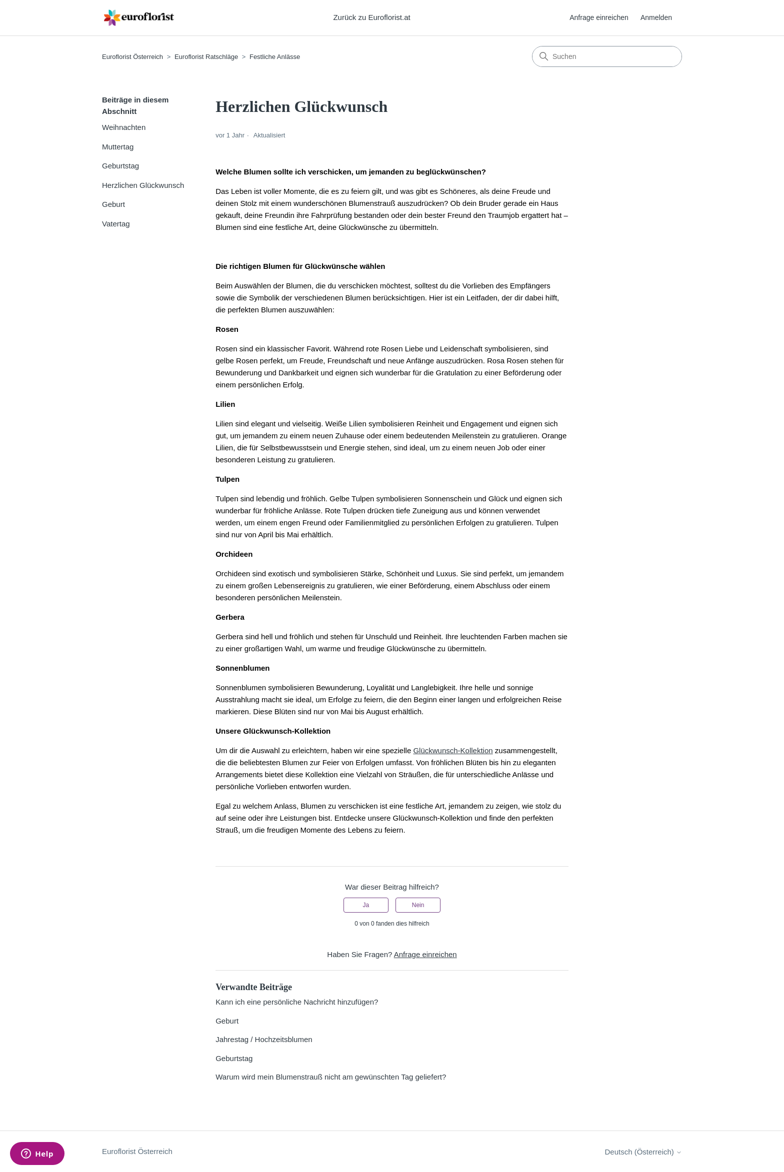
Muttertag (118, 146)
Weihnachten (124, 127)
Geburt (113, 204)
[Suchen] (607, 56)
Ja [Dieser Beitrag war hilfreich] (366, 905)
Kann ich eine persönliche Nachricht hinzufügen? (297, 1002)
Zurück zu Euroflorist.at (371, 17)
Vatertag (116, 223)
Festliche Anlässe (275, 56)
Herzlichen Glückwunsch (143, 185)
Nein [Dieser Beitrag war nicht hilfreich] (418, 905)
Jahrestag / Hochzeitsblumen (264, 1039)
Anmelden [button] (656, 17)
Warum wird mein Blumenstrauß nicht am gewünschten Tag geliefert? (331, 1077)
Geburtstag (120, 165)
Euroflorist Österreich (132, 56)
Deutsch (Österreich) (643, 1152)
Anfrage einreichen (599, 17)
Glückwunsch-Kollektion (452, 750)
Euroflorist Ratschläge (206, 56)
